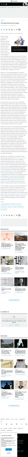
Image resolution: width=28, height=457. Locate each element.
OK (8, 449)
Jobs (8, 7)
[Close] (16, 434)
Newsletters (4, 7)
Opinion (2, 20)
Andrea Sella (20, 292)
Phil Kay (3, 376)
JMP (9, 375)
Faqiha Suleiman (7, 273)
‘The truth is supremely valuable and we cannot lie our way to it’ (6, 393)
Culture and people (5, 204)
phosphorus (3, 209)
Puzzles (18, 7)
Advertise (8, 419)
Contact (5, 428)
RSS (1, 421)
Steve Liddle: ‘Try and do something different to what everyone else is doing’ (20, 394)
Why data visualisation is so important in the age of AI (7, 372)
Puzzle (16, 266)
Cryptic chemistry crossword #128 (19, 268)
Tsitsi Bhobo (20, 252)
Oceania (15, 206)
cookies (21, 451)
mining (9, 206)
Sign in (10, 325)
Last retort (3, 206)
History (19, 204)
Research (3, 242)
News (16, 242)
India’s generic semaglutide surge (20, 371)
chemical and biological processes (8, 171)
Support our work (19, 443)
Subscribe (2, 419)
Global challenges (19, 441)
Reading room (13, 7)
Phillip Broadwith (7, 355)
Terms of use (20, 428)
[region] (8, 445)
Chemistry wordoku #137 (6, 289)
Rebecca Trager (21, 355)
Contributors (22, 419)
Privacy (10, 428)
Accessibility (3, 430)
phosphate (21, 206)
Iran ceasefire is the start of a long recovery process (6, 352)
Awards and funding (19, 440)
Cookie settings (9, 453)
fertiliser (13, 204)
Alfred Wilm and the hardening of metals (20, 289)
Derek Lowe (6, 398)
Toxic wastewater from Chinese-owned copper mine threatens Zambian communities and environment (20, 246)
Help (1, 428)
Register (17, 325)
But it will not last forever (20, 158)
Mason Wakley (6, 248)
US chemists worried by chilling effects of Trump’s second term (20, 352)
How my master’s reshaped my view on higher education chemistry (6, 269)
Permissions (9, 430)
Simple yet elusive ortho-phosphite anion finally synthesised (7, 245)
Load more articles (14, 300)
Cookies (14, 428)
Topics (12, 419)
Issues (16, 419)
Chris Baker (4, 25)
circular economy (4, 166)
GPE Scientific (19, 272)
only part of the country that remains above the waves (14, 194)
